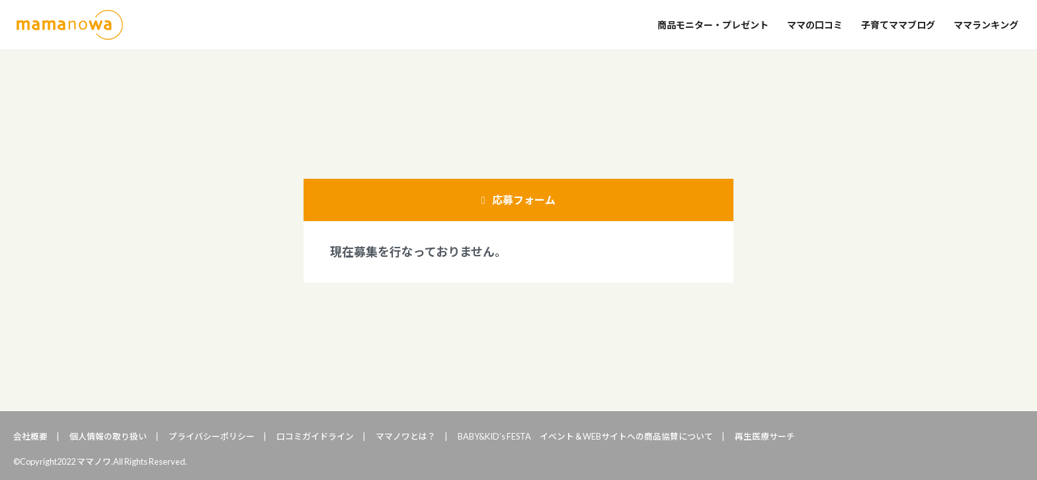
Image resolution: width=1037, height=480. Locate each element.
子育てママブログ (898, 24)
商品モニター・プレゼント (712, 24)
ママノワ (69, 25)
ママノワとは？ (406, 436)
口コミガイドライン (315, 436)
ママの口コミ (815, 24)
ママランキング (986, 24)
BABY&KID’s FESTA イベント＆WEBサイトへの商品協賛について (585, 436)
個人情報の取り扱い (108, 436)
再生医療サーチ (765, 436)
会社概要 (30, 436)
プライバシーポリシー (212, 436)
